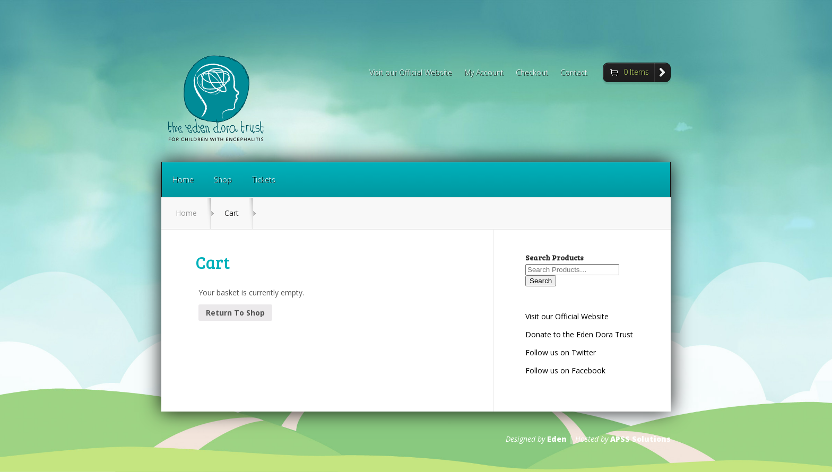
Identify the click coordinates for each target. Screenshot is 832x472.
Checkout (532, 73)
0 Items (636, 72)
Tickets (263, 179)
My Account (484, 73)
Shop (223, 179)
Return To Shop (235, 313)
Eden (557, 439)
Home (183, 179)
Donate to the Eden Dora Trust (579, 334)
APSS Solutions (640, 439)
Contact (573, 73)
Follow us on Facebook (565, 370)
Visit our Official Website (410, 73)
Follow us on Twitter (560, 352)
